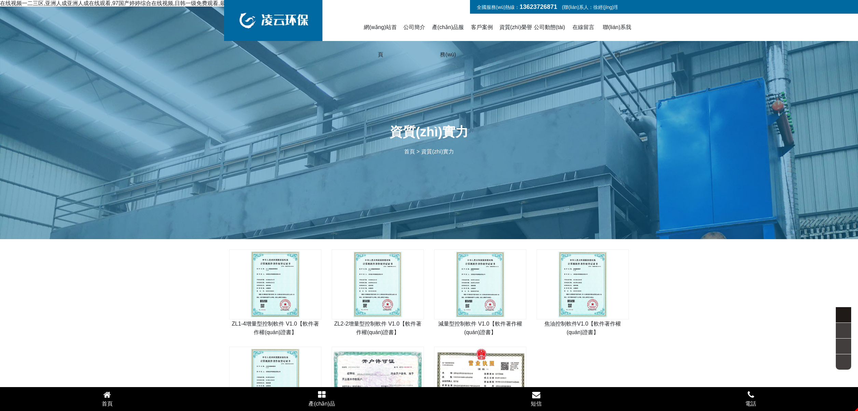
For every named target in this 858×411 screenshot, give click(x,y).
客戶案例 (482, 27)
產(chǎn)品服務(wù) (448, 40)
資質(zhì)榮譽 (515, 27)
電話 (751, 399)
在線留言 (583, 27)
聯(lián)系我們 (617, 40)
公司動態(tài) (549, 27)
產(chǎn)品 (321, 399)
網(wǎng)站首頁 (380, 40)
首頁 (409, 151)
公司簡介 (414, 27)
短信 (536, 399)
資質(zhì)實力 (437, 151)
